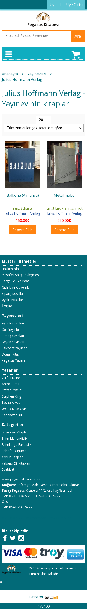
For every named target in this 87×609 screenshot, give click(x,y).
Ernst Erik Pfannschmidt (64, 208)
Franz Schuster (22, 208)
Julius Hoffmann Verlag (22, 213)
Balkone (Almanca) (22, 195)
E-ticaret (36, 596)
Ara (78, 36)
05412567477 (12, 518)
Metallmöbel (64, 195)
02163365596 (36, 518)
